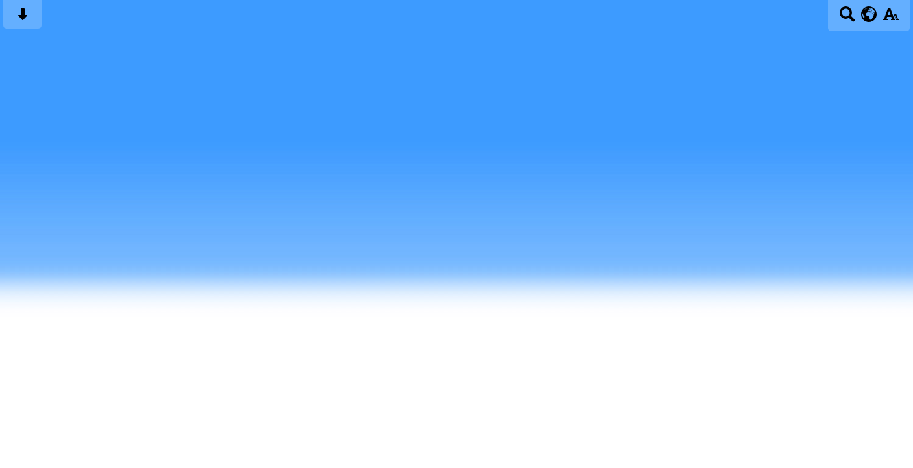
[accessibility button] (890, 18)
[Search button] (847, 18)
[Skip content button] (22, 18)
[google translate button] (869, 14)
